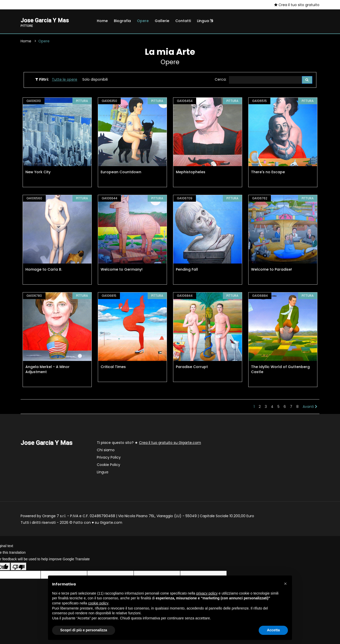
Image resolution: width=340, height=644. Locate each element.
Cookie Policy (108, 465)
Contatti (183, 20)
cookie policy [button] (98, 603)
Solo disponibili (95, 79)
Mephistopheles (190, 172)
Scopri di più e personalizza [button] (83, 630)
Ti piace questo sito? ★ (149, 443)
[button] (285, 584)
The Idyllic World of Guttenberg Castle (280, 370)
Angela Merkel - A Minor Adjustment (47, 370)
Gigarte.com (111, 523)
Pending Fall (187, 270)
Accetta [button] (273, 630)
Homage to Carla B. (43, 270)
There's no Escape (268, 172)
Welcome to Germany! (122, 270)
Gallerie (162, 20)
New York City (38, 172)
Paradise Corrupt (192, 367)
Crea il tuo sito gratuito (296, 4)
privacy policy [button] (207, 593)
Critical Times (113, 367)
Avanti (310, 407)
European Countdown (121, 172)
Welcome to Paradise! (271, 270)
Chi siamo (106, 450)
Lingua (205, 20)
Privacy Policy (109, 458)
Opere (143, 20)
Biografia (122, 20)
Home (102, 20)
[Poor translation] (18, 567)
